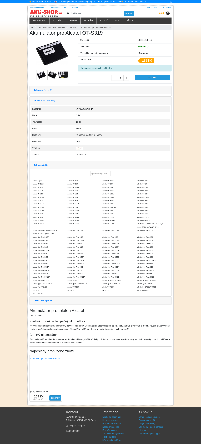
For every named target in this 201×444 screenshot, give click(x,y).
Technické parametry (44, 100)
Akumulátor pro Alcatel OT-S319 (45, 358)
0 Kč (161, 13)
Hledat (128, 13)
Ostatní (103, 20)
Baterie (73, 20)
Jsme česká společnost (149, 417)
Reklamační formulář (111, 424)
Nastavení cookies (110, 427)
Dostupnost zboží (147, 420)
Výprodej (131, 20)
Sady (117, 20)
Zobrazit (55, 398)
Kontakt (75, 7)
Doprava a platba (43, 300)
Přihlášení (167, 7)
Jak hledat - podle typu (149, 433)
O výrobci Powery (147, 424)
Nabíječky (58, 20)
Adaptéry (88, 20)
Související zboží (43, 90)
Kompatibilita (41, 165)
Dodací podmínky (37, 7)
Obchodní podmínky (58, 7)
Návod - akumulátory (111, 440)
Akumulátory (39, 20)
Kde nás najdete (109, 430)
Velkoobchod (152, 7)
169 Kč (147, 60)
